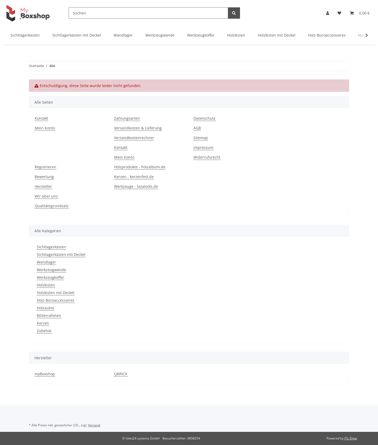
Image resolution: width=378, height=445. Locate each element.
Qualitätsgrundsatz (52, 205)
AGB (197, 127)
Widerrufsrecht (206, 157)
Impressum (203, 147)
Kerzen (43, 323)
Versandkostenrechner (134, 137)
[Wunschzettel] (339, 13)
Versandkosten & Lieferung (138, 127)
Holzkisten (46, 284)
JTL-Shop (350, 438)
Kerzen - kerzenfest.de (134, 176)
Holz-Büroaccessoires (55, 300)
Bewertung (44, 176)
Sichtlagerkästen (51, 246)
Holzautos (45, 307)
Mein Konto (45, 127)
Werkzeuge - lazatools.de (136, 186)
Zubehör (44, 330)
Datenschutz (204, 118)
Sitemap (200, 137)
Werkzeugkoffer (50, 277)
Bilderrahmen (49, 315)
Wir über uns (46, 196)
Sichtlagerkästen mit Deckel (61, 254)
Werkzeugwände (51, 269)
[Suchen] (148, 13)
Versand (94, 425)
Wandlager (46, 262)
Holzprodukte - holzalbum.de (139, 166)
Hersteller (43, 186)
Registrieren (45, 166)
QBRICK (120, 373)
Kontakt (41, 118)
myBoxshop (45, 373)
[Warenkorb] (359, 13)
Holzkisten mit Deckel (55, 292)
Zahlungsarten (127, 118)
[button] (327, 13)
